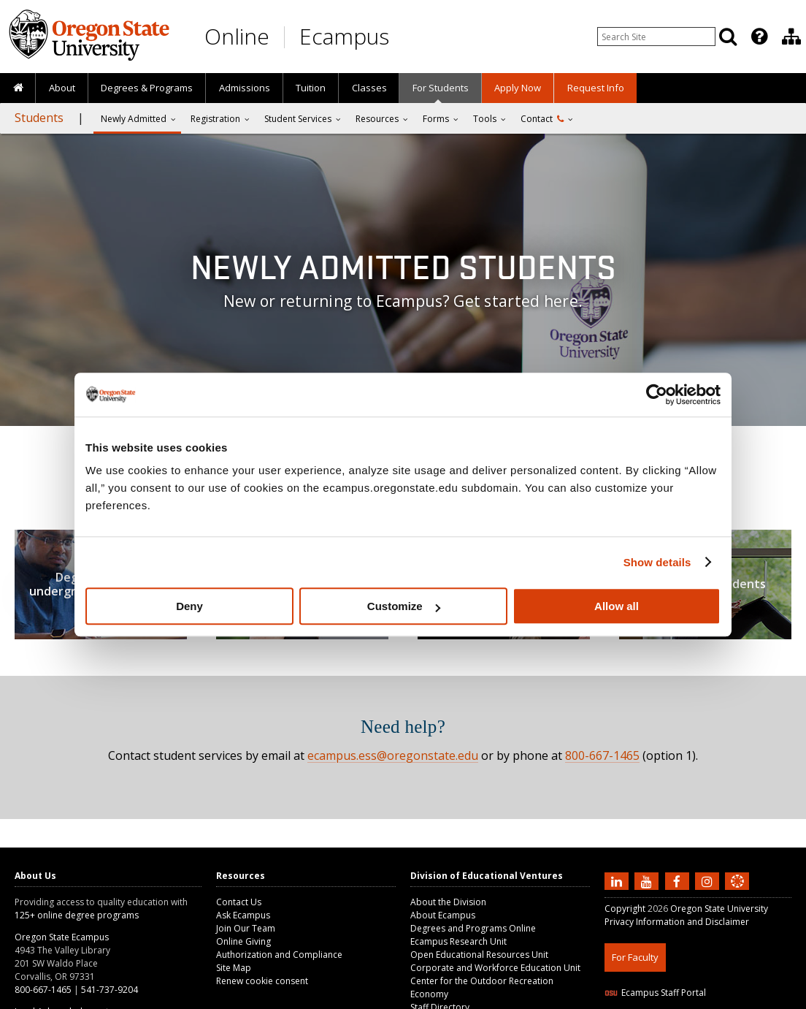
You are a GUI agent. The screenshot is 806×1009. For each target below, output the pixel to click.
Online (236, 36)
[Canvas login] (737, 893)
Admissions (244, 87)
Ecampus (344, 36)
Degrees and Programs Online (473, 928)
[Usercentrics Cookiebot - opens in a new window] (657, 394)
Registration (215, 119)
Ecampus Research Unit (458, 941)
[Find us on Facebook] (679, 880)
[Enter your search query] (656, 36)
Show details (657, 562)
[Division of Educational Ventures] (791, 36)
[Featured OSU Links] (759, 36)
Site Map (233, 968)
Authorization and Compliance (279, 954)
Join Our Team (245, 928)
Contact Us (238, 902)
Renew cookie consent (262, 981)
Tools (484, 119)
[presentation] (758, 36)
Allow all (616, 606)
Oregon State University (719, 908)
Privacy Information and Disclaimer (676, 921)
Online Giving (243, 941)
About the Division (448, 902)
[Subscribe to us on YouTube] (648, 880)
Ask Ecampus (243, 915)
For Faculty (635, 957)
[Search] (728, 36)
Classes (369, 87)
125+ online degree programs (77, 915)
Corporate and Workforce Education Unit (495, 968)
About (62, 87)
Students (39, 118)
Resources (377, 119)
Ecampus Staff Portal (655, 992)
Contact (542, 119)
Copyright (624, 908)
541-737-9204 (109, 989)
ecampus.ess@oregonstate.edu (392, 755)
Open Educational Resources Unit (479, 954)
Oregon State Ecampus (62, 937)
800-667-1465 (602, 755)
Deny (189, 606)
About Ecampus (442, 915)
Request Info (595, 87)
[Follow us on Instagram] (709, 880)
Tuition (311, 87)
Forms (436, 119)
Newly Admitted (133, 119)
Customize (403, 606)
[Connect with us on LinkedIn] (618, 880)
